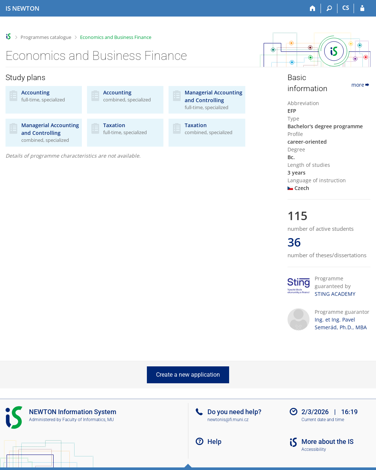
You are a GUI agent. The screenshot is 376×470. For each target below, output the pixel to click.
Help (214, 441)
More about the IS (327, 441)
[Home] (312, 8)
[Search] (329, 8)
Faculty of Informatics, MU (88, 419)
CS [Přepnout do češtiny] (345, 8)
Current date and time (322, 419)
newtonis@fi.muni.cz (228, 419)
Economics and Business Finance (115, 37)
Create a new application (188, 374)
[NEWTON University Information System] (22, 8)
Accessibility (313, 449)
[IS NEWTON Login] (362, 8)
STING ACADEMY (335, 293)
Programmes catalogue (46, 37)
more (360, 84)
